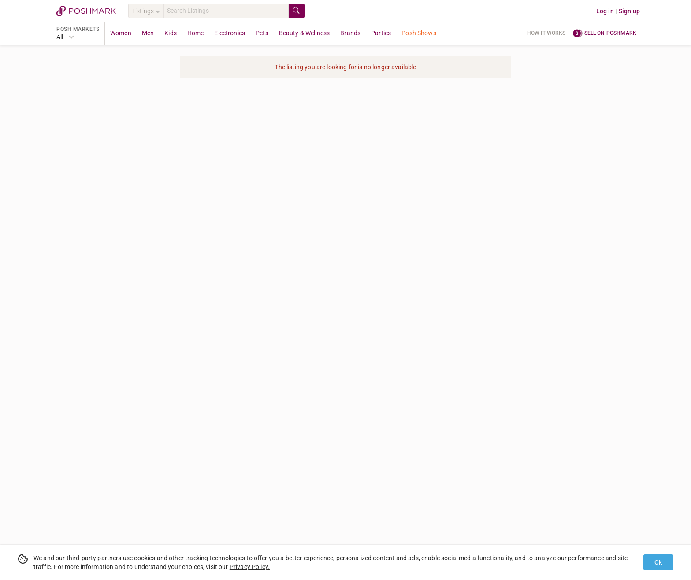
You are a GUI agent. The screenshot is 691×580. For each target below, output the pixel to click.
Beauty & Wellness (304, 33)
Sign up (629, 11)
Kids (170, 33)
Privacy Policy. (250, 566)
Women (120, 33)
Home (195, 33)
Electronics (229, 33)
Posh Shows (418, 33)
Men (148, 33)
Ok (658, 562)
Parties (381, 33)
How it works (546, 33)
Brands (350, 33)
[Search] (226, 11)
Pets (262, 33)
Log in (605, 11)
